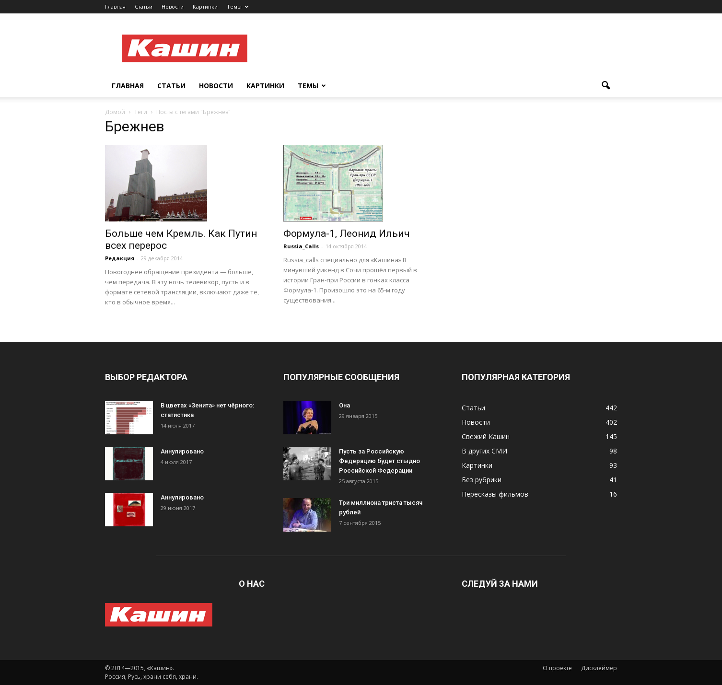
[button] (605, 85)
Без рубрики (481, 479)
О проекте (557, 668)
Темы (237, 6)
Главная (115, 6)
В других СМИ (484, 450)
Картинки (205, 6)
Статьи (143, 6)
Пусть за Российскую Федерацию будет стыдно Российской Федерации (379, 461)
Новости (173, 6)
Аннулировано (182, 451)
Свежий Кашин (486, 436)
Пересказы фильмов (495, 494)
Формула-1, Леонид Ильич (346, 233)
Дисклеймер (599, 668)
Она (344, 405)
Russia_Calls (301, 246)
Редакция (119, 258)
